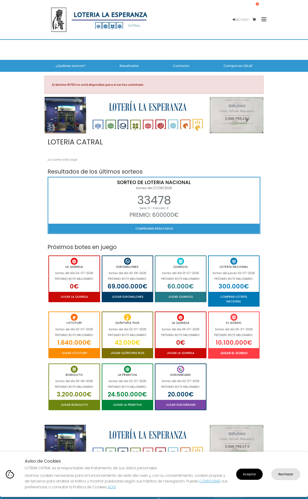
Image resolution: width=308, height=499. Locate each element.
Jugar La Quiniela (74, 297)
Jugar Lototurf (74, 353)
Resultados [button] (129, 65)
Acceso (241, 20)
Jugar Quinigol (180, 297)
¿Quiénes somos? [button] (70, 65)
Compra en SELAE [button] (238, 65)
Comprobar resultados (154, 229)
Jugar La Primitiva (127, 405)
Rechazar (285, 474)
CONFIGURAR (209, 481)
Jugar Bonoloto (74, 405)
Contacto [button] (181, 65)
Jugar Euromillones (127, 297)
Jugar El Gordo (234, 353)
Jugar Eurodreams (181, 405)
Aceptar (249, 474)
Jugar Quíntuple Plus (127, 353)
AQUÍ (112, 486)
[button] (61, 120)
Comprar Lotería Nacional (233, 299)
